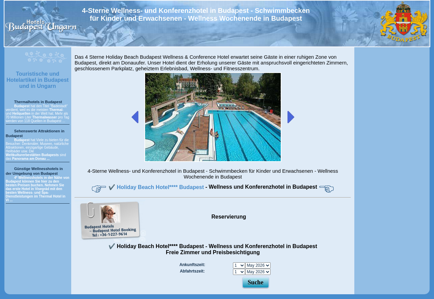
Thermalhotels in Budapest (38, 102)
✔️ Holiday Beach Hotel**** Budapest (156, 187)
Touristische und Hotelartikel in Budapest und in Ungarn (37, 80)
